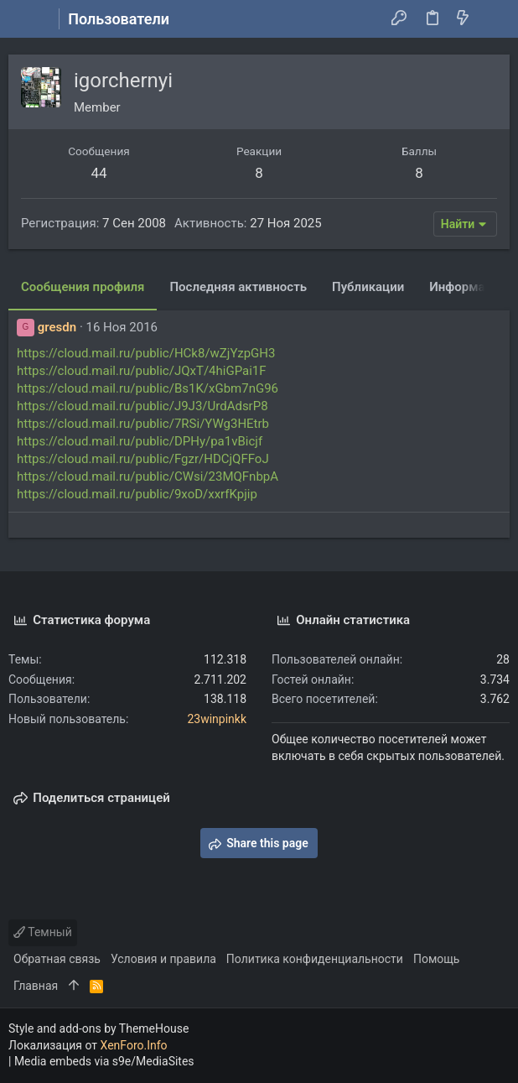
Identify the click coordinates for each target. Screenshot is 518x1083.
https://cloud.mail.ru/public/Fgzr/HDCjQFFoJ (143, 458)
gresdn (57, 327)
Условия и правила (163, 959)
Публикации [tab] (368, 286)
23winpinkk (216, 719)
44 (98, 172)
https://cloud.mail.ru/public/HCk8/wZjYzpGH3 (146, 353)
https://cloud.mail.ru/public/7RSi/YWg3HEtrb (143, 423)
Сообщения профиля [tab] (82, 286)
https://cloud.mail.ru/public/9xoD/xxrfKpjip (137, 494)
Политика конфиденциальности (314, 959)
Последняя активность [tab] (238, 286)
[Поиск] (493, 19)
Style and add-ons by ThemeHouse (98, 1028)
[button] (25, 19)
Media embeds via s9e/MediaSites (104, 1061)
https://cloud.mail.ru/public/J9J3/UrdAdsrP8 (142, 406)
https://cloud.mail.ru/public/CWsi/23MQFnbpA (147, 476)
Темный (42, 932)
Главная (35, 985)
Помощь (436, 959)
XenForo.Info (134, 1045)
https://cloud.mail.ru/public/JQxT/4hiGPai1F (142, 370)
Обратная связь (57, 959)
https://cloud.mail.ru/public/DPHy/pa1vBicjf (139, 441)
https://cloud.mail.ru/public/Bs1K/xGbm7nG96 (147, 388)
